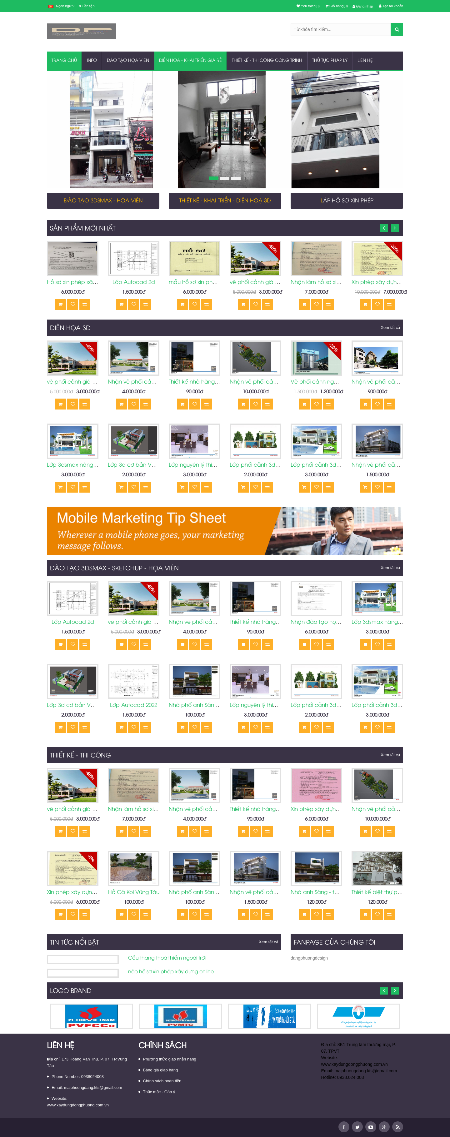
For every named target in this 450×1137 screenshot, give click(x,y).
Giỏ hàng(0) (336, 6)
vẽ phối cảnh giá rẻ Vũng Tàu (268, 282)
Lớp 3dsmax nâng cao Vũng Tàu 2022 (95, 465)
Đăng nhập (362, 6)
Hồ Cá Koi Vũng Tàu (133, 892)
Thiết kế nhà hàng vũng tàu (204, 382)
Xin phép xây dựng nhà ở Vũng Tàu (397, 282)
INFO (92, 61)
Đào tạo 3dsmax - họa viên (103, 200)
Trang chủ (64, 61)
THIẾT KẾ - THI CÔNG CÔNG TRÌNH (267, 61)
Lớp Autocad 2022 (133, 705)
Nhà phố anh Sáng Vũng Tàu (206, 705)
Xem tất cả (390, 327)
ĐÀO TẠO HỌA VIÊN (128, 61)
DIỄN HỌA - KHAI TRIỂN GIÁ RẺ (190, 61)
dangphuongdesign (309, 958)
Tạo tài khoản (391, 6)
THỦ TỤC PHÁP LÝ (330, 61)
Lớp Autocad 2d (133, 282)
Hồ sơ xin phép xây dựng (79, 282)
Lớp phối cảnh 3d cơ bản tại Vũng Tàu (280, 465)
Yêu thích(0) (308, 6)
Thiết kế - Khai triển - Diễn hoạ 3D (225, 200)
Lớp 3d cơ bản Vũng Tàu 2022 (146, 465)
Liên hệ (365, 61)
